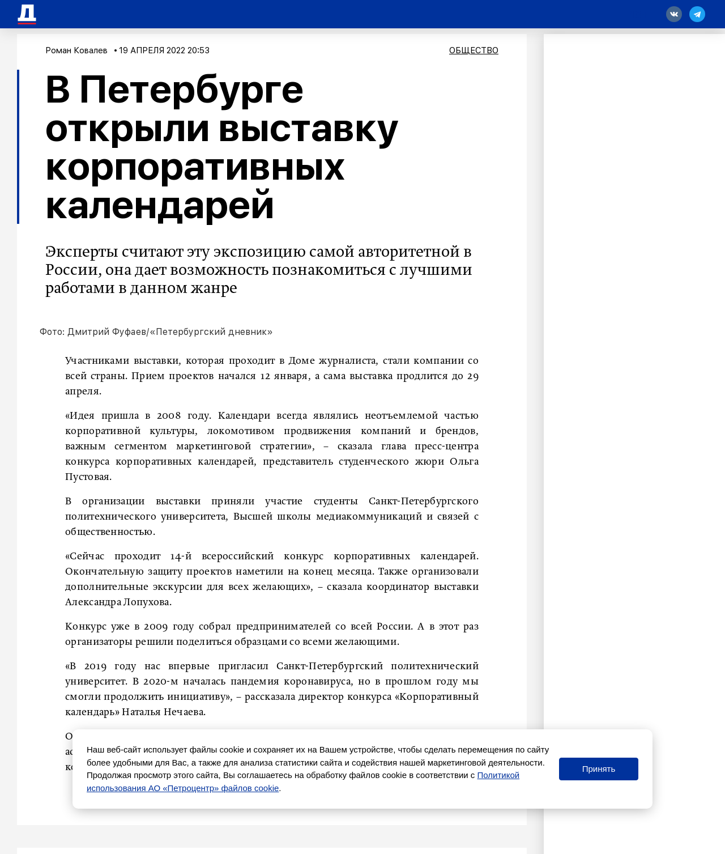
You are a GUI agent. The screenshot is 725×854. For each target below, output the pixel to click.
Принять (599, 769)
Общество (473, 50)
